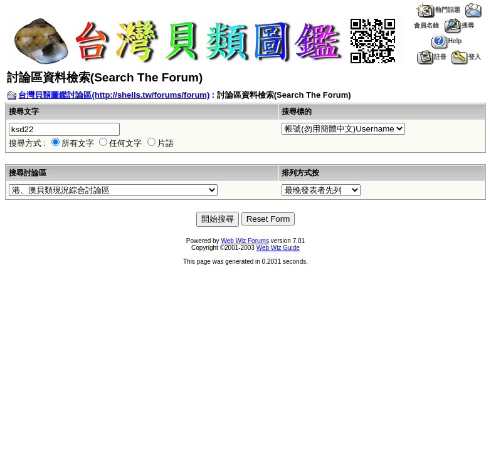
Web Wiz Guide (278, 247)
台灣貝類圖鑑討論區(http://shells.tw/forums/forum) (113, 95)
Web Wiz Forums (245, 240)
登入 (466, 56)
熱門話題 (438, 9)
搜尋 (459, 25)
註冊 (431, 56)
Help (446, 41)
